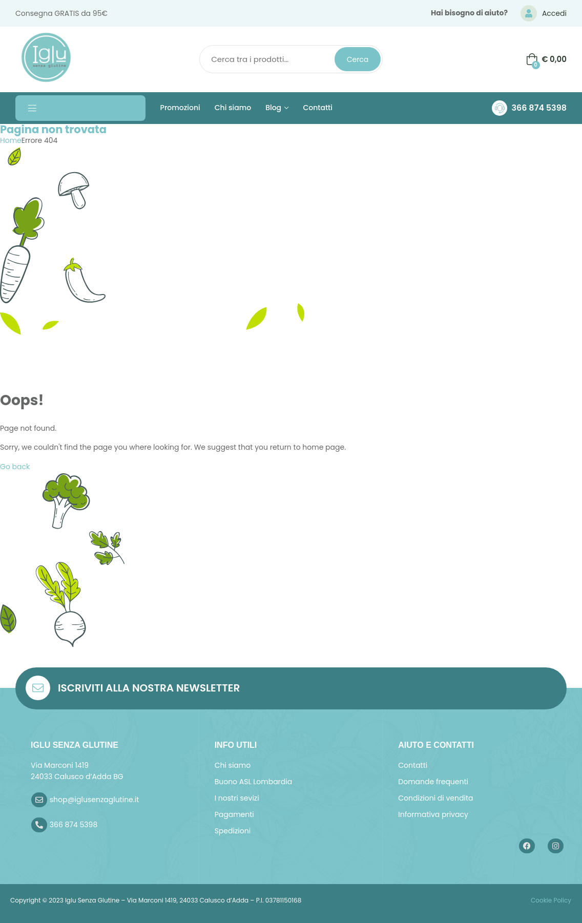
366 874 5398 (539, 108)
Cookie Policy (550, 900)
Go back (15, 467)
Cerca (358, 59)
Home (11, 140)
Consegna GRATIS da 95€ (61, 13)
